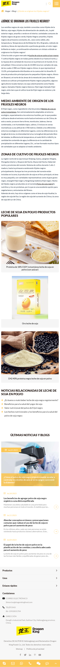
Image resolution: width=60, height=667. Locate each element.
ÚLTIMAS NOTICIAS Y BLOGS (30, 435)
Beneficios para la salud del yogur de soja (21, 404)
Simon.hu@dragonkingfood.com (19, 602)
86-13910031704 (13, 611)
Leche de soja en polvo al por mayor (43, 55)
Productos (7, 570)
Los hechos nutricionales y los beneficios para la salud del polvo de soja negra (29, 414)
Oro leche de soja (30, 323)
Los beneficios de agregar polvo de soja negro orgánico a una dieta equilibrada (25, 499)
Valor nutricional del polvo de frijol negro (22, 408)
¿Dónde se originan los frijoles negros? (33, 11)
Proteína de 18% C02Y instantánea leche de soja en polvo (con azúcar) (30, 268)
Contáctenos (8, 593)
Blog (14, 11)
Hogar (7, 11)
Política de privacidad (35, 649)
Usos (4, 578)
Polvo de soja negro (45, 184)
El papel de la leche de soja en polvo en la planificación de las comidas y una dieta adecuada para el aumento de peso (27, 547)
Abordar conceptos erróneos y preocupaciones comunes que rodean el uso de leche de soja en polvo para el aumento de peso (26, 523)
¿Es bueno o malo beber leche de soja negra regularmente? (29, 400)
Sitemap (19, 649)
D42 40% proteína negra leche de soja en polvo (30, 378)
